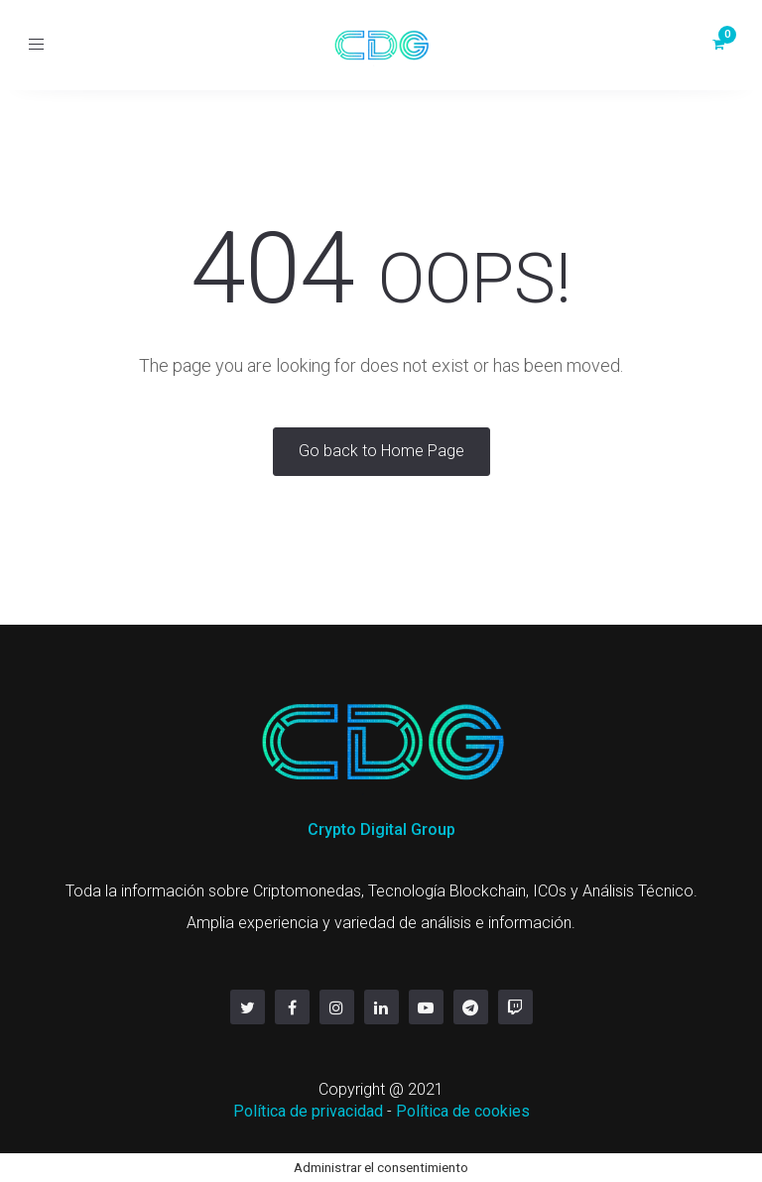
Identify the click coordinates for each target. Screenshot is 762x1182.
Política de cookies (463, 1111)
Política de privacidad (308, 1111)
